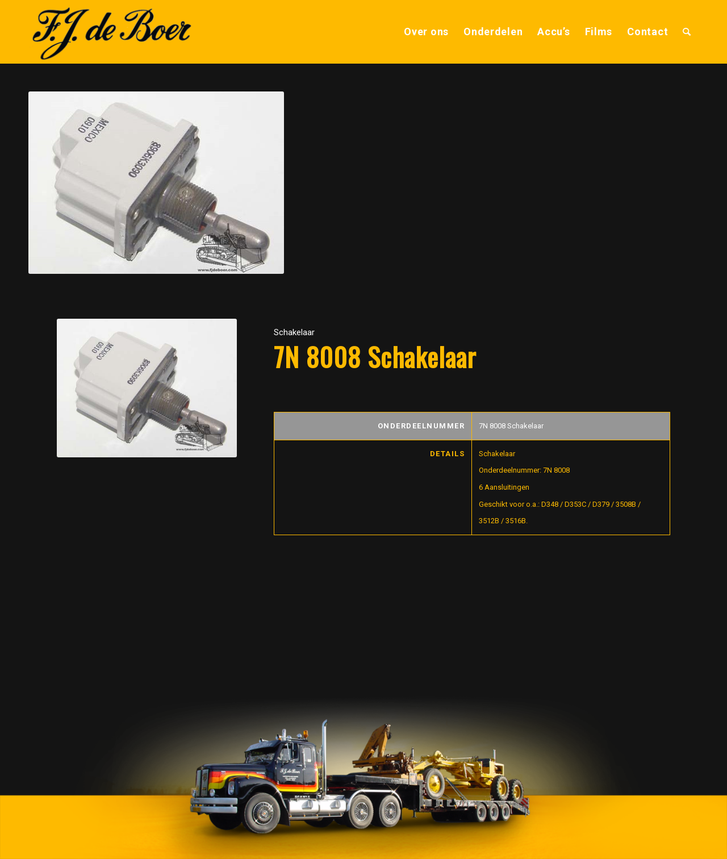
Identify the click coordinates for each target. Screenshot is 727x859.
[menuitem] (426, 32)
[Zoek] (687, 32)
